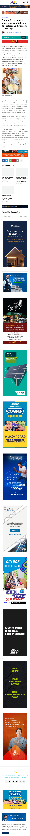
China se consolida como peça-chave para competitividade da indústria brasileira (22, 179)
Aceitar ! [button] (5, 833)
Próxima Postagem (23, 216)
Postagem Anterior (7, 216)
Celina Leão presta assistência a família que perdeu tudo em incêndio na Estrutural (7, 198)
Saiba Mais (21, 831)
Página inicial (5, 17)
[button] (2, 2)
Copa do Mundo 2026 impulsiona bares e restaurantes (7, 179)
